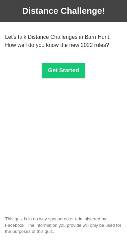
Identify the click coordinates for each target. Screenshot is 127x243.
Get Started (63, 70)
